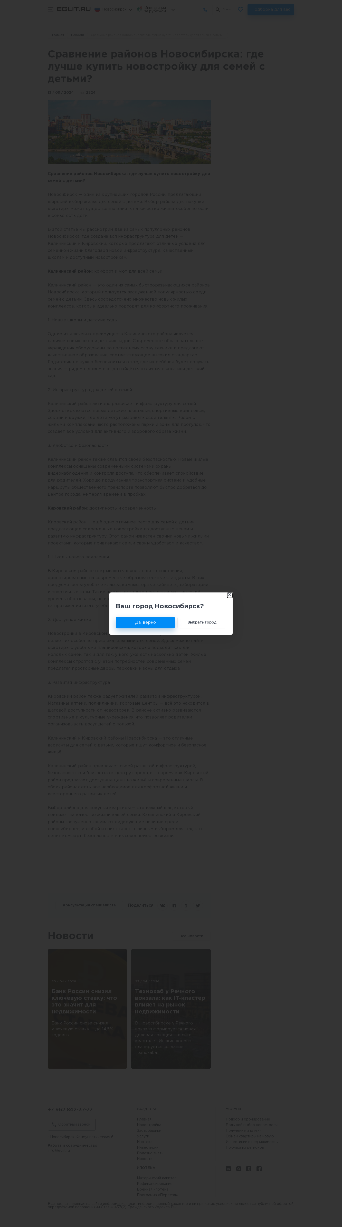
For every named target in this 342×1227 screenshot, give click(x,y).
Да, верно (145, 623)
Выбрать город (201, 622)
